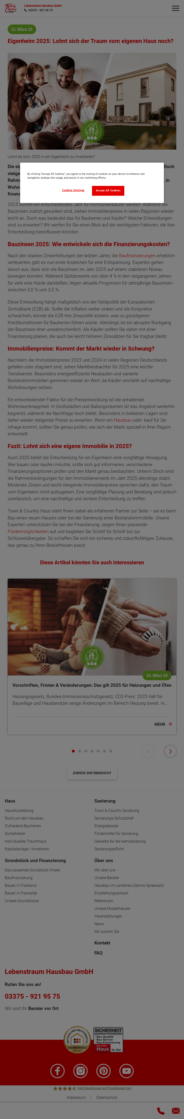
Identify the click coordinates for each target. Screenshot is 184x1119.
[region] (92, 183)
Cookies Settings (73, 190)
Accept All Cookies (108, 190)
